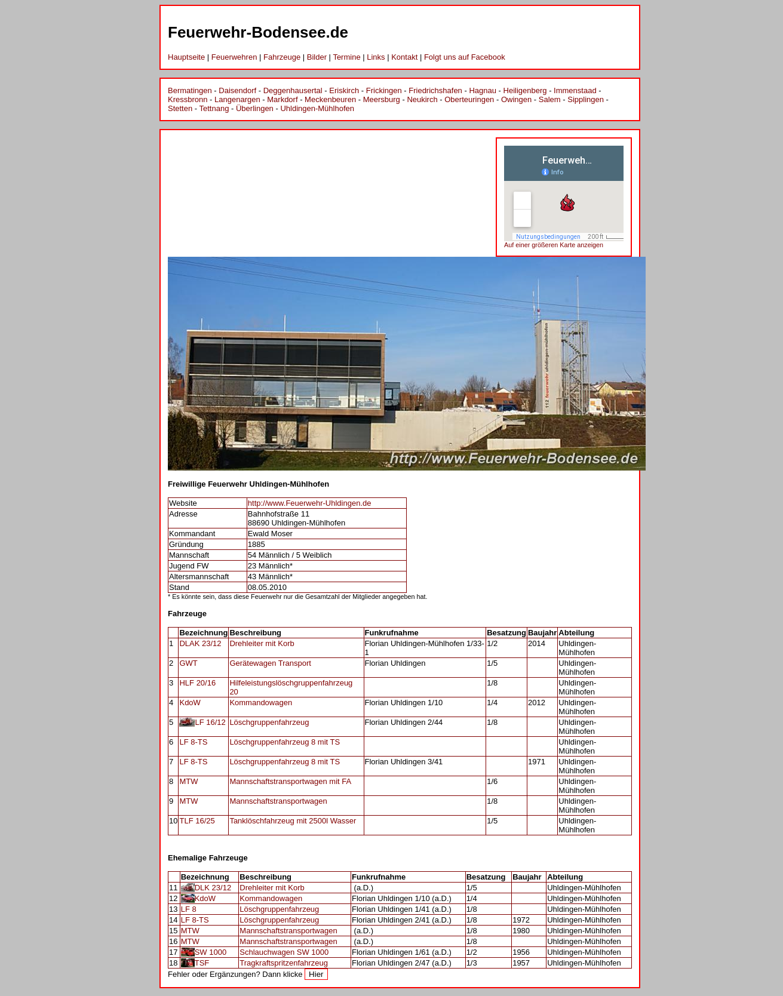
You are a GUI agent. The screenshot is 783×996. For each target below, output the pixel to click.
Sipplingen (585, 99)
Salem (550, 99)
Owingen (516, 99)
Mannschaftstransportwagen (278, 801)
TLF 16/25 (196, 820)
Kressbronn (187, 99)
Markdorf (282, 99)
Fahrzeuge (281, 57)
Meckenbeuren (330, 99)
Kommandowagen (260, 702)
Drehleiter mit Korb (261, 643)
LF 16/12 (210, 722)
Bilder (317, 57)
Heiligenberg (525, 90)
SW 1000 (210, 952)
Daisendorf (237, 90)
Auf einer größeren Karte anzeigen (553, 244)
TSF (202, 962)
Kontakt (404, 57)
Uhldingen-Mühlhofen (317, 108)
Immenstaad (575, 90)
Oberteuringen (469, 99)
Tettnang (214, 108)
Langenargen (237, 99)
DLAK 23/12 (200, 643)
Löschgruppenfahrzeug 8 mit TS (284, 741)
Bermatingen (190, 90)
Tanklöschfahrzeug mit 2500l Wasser (292, 820)
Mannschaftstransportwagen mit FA (290, 781)
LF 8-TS (193, 741)
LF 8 (188, 909)
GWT (188, 663)
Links (376, 57)
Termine (346, 57)
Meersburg (381, 99)
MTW (188, 781)
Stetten (180, 108)
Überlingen (255, 108)
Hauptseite (186, 57)
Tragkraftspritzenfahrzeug (283, 962)
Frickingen (384, 90)
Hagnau (482, 90)
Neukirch (422, 99)
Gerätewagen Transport (270, 663)
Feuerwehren (234, 57)
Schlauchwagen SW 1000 (283, 952)
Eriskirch (344, 90)
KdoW (189, 702)
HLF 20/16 (197, 682)
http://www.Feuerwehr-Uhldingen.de (309, 503)
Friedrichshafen (435, 90)
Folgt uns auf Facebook (464, 57)
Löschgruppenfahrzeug (269, 722)
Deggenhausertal (293, 90)
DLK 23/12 (213, 887)
